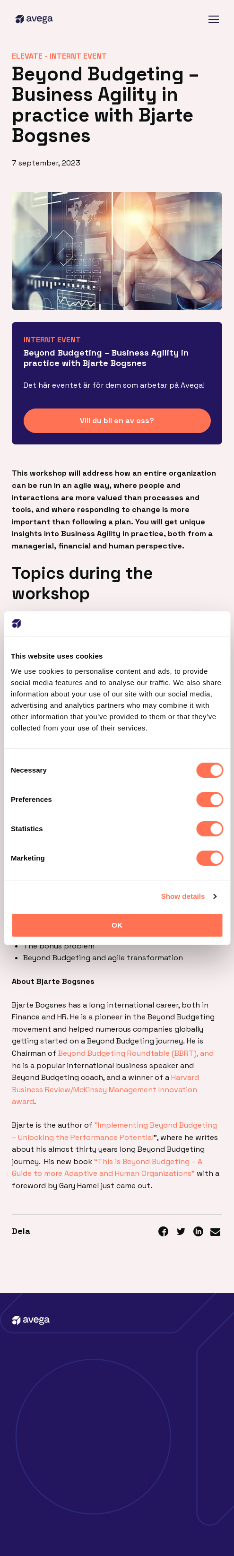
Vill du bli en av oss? (117, 421)
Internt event (78, 56)
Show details (183, 896)
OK (117, 925)
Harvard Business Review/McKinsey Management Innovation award (105, 1089)
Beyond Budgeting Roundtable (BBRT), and (136, 1053)
